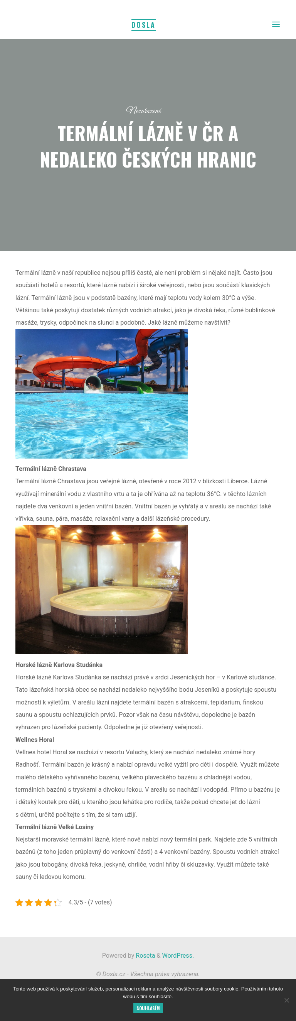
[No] (286, 1000)
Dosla (143, 25)
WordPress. (178, 955)
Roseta (144, 955)
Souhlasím (148, 1008)
